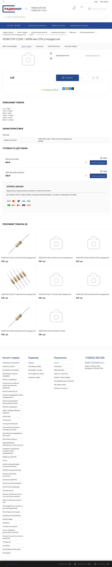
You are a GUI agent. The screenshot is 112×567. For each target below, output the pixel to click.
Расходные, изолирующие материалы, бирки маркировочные (11, 451)
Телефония (6, 523)
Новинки (31, 363)
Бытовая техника (8, 490)
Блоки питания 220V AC (10, 391)
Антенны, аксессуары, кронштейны (9, 475)
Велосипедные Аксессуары (11, 512)
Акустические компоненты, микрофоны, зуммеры (11, 428)
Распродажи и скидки (35, 370)
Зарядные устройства (9, 457)
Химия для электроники (10, 423)
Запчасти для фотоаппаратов (12, 483)
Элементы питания (9, 366)
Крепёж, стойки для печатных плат (12, 501)
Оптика (5, 460)
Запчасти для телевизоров (11, 487)
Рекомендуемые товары (36, 373)
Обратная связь (59, 370)
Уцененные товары (34, 377)
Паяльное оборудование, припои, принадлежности (13, 396)
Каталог (56, 363)
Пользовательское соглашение (64, 381)
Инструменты (7, 420)
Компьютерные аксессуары (11, 549)
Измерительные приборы (11, 370)
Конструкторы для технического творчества (13, 537)
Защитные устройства (10, 479)
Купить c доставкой (98, 163)
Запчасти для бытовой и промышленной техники (10, 402)
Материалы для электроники (12, 515)
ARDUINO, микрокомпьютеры (12, 470)
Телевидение (7, 542)
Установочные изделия (10, 526)
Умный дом (6, 545)
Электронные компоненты (11, 363)
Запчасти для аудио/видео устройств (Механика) (11, 465)
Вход (96, 1)
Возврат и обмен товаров (62, 377)
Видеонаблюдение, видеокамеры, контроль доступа (13, 444)
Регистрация (104, 1)
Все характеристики (92, 55)
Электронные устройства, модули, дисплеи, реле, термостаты (11, 385)
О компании (58, 366)
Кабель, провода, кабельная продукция (11, 412)
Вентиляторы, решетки (10, 439)
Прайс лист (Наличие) (61, 373)
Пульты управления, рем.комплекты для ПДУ (10, 531)
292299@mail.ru (97, 363)
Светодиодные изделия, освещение (10, 375)
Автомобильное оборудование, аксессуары (12, 434)
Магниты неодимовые (10, 379)
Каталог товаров (13, 26)
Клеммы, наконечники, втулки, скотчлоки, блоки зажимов (12, 495)
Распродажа (6, 553)
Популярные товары (34, 366)
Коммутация (7, 416)
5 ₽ (18, 262)
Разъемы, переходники (10, 407)
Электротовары (8, 519)
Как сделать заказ (60, 384)
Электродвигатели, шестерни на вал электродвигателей (13, 507)
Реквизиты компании (61, 388)
